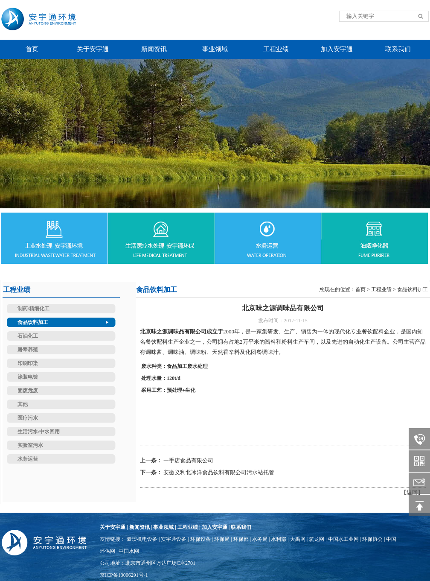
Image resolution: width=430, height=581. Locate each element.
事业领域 (163, 527)
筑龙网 (316, 539)
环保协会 (372, 539)
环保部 (241, 539)
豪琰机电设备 (142, 539)
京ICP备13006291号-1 (124, 575)
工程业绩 (381, 289)
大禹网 (297, 539)
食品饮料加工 (412, 289)
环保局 (222, 539)
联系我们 (241, 527)
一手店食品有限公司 (188, 460)
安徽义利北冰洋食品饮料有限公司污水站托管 (218, 472)
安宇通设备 (173, 539)
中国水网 (129, 551)
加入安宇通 (214, 527)
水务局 (259, 539)
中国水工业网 (343, 539)
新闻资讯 (139, 527)
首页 (360, 289)
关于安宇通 (112, 527)
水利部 (278, 539)
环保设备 (200, 539)
